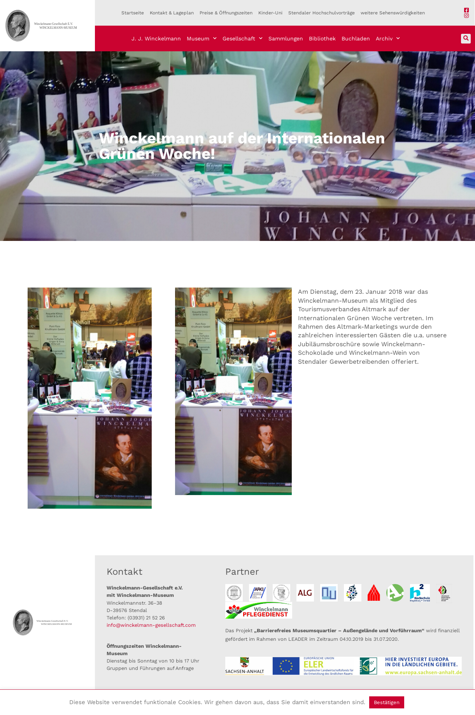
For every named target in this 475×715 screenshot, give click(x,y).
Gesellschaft (243, 38)
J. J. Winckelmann (156, 38)
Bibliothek (322, 38)
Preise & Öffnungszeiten (226, 13)
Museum (202, 38)
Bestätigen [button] (387, 702)
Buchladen (356, 38)
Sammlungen (285, 38)
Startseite (132, 13)
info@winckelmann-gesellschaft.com (151, 625)
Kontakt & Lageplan (172, 13)
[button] (466, 39)
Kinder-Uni (270, 13)
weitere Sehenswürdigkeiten (393, 13)
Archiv (388, 38)
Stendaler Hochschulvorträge (321, 13)
